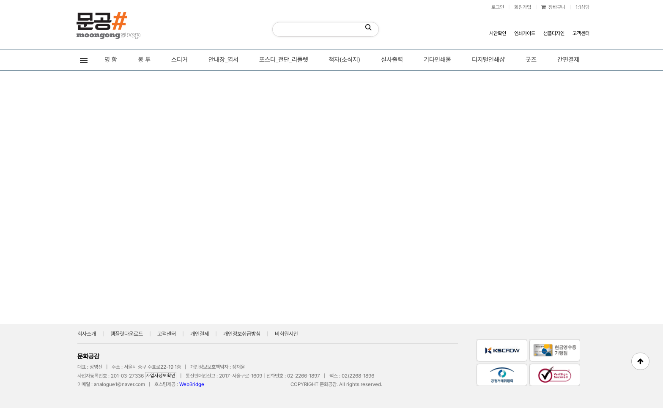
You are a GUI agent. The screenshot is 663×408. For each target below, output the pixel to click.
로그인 (497, 7)
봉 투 (144, 59)
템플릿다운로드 (126, 334)
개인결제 (199, 334)
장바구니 (553, 7)
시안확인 (497, 33)
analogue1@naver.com (119, 384)
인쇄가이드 (524, 33)
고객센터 (581, 33)
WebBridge (191, 384)
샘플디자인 (553, 33)
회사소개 (86, 334)
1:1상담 (582, 7)
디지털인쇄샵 (488, 59)
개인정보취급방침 (241, 334)
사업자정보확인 (160, 375)
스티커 (179, 59)
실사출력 (392, 59)
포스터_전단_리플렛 (283, 59)
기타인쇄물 (437, 59)
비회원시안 (286, 334)
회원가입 (522, 7)
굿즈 (531, 59)
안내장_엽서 (223, 59)
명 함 (110, 59)
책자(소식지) (344, 59)
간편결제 (568, 59)
